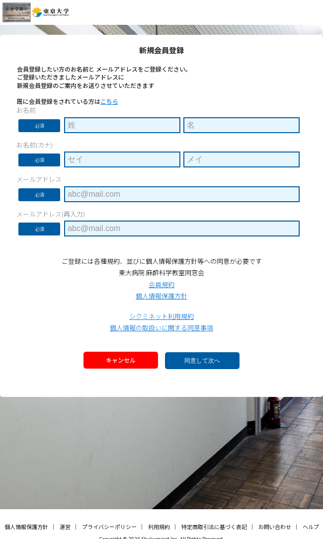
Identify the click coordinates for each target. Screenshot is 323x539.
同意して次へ (202, 360)
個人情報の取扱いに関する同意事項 (161, 327)
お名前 (26, 110)
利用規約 (159, 527)
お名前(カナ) (34, 145)
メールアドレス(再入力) (50, 214)
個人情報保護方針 (161, 296)
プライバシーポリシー (109, 527)
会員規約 (161, 284)
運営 (65, 527)
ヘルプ (311, 527)
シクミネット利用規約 (161, 316)
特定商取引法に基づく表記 (214, 527)
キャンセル (121, 360)
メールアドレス (39, 179)
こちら (109, 101)
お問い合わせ (274, 527)
